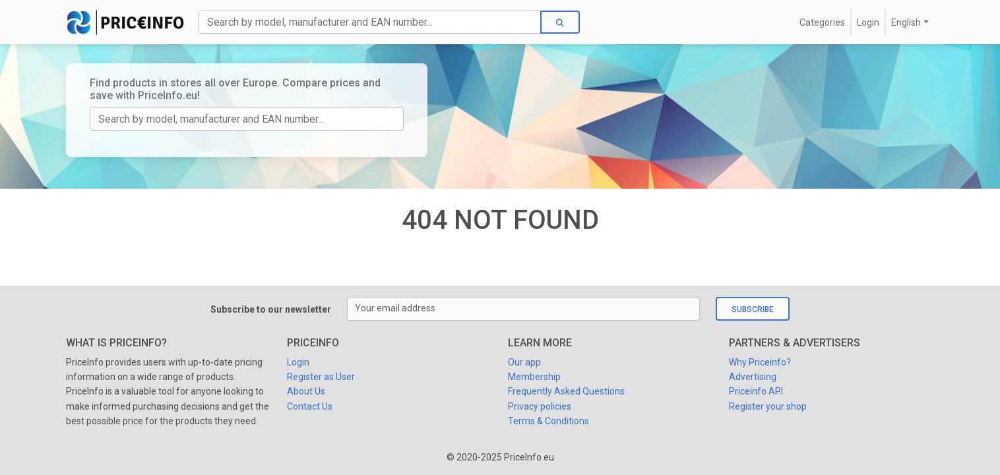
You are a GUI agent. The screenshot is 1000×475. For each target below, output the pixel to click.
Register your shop (768, 406)
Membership (534, 376)
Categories (822, 22)
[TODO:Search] (247, 119)
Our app (524, 362)
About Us (306, 391)
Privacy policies (539, 406)
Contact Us (309, 406)
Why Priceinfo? (760, 362)
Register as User (321, 376)
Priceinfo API (756, 391)
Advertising (752, 376)
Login (868, 22)
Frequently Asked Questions (566, 391)
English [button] (906, 22)
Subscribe (753, 309)
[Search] (370, 22)
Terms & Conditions (548, 421)
